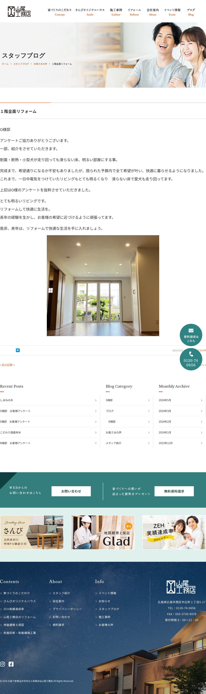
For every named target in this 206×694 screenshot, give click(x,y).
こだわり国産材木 (10, 432)
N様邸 (112, 421)
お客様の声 (106, 625)
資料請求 (58, 625)
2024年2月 (165, 421)
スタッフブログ (109, 609)
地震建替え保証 (14, 625)
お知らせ (104, 601)
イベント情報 (107, 593)
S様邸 (109, 400)
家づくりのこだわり (17, 593)
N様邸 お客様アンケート (15, 443)
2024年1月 (165, 432)
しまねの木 (6, 400)
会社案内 (58, 601)
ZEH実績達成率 (14, 609)
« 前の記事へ (7, 365)
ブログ (110, 411)
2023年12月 (166, 443)
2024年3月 (165, 411)
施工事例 (104, 617)
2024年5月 (165, 400)
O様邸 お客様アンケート (15, 411)
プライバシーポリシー (67, 609)
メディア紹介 (113, 443)
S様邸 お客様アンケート (15, 421)
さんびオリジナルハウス (20, 601)
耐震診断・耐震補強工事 (20, 633)
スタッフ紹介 (61, 593)
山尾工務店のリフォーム (20, 617)
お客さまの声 (114, 432)
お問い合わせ (61, 617)
